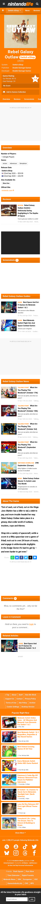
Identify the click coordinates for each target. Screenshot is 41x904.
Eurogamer (27, 879)
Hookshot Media (18, 861)
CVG (26, 883)
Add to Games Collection (14, 92)
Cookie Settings (13, 707)
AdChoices (33, 863)
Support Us (9, 699)
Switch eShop (18, 65)
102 (12, 432)
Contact (20, 699)
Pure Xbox (30, 871)
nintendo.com (8, 190)
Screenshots (29, 99)
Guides (35, 331)
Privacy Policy (30, 699)
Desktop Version (28, 707)
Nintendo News (9, 879)
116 (12, 451)
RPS (32, 883)
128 (12, 414)
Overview (6, 99)
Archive (32, 703)
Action (5, 163)
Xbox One (6, 183)
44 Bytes (25, 863)
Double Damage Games (22, 68)
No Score (6, 86)
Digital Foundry (28, 875)
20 (13, 487)
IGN (19, 879)
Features (36, 316)
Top (7, 695)
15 (13, 472)
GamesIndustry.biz (15, 883)
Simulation (23, 163)
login (31, 624)
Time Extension (13, 875)
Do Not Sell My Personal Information (20, 865)
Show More (20, 833)
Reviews (17, 99)
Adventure (13, 163)
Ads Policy (23, 703)
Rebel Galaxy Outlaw (20, 54)
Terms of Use (11, 703)
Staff (21, 695)
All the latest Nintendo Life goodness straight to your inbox (20, 893)
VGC (36, 879)
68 (13, 214)
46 (13, 329)
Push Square (18, 871)
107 (12, 396)
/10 (14, 79)
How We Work (30, 695)
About (14, 695)
